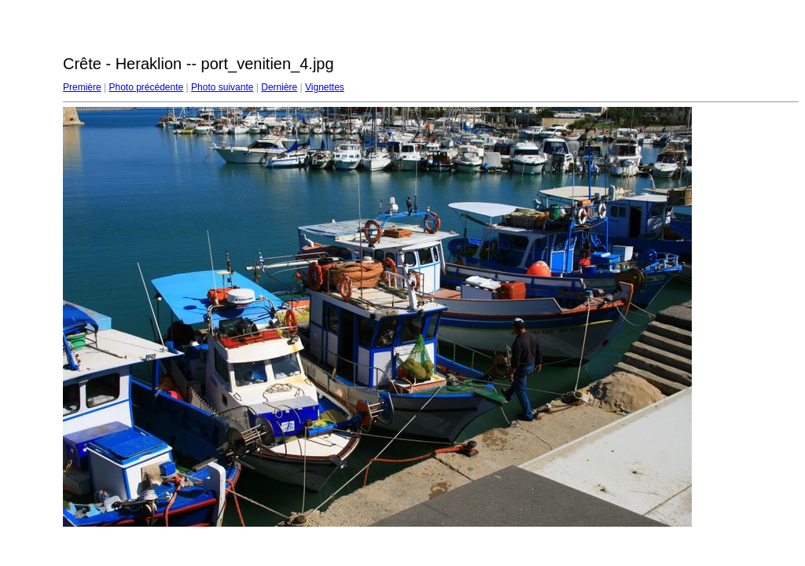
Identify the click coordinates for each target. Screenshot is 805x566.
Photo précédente (145, 87)
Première (82, 87)
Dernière (279, 87)
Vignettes (324, 87)
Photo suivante (222, 87)
